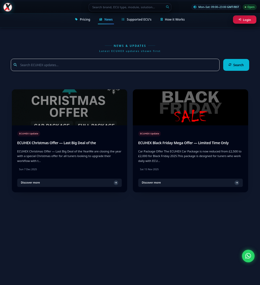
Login (244, 20)
